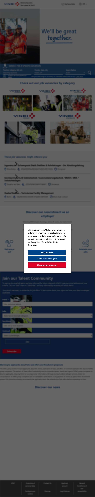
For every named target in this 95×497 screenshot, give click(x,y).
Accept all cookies (47, 252)
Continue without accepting (47, 259)
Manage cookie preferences (47, 265)
